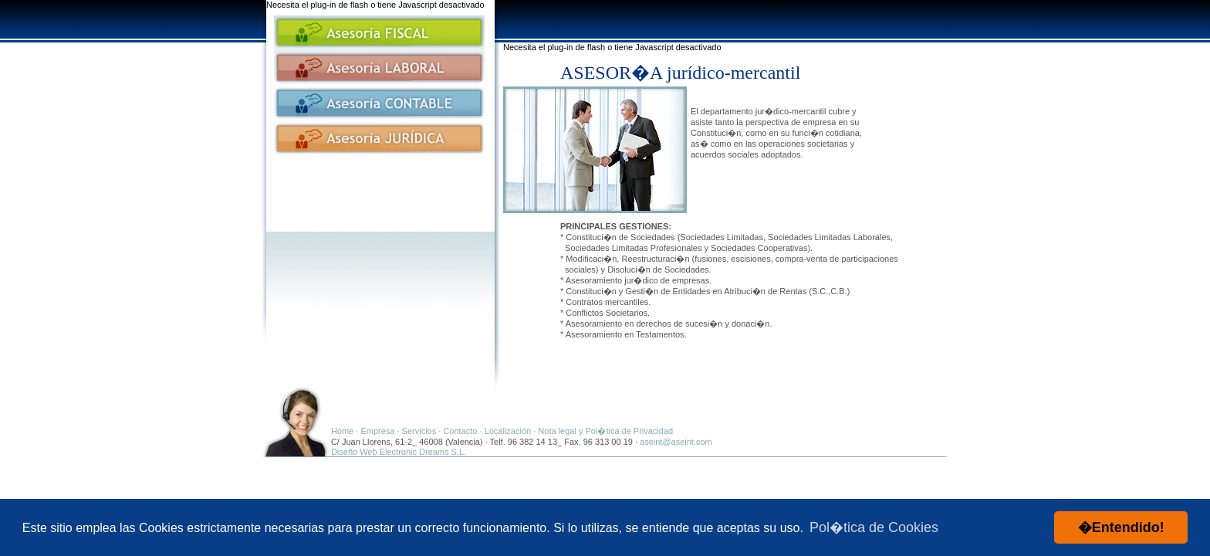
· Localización (506, 431)
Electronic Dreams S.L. (423, 451)
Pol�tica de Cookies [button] (873, 527)
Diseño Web (354, 451)
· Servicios (417, 431)
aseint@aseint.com (676, 441)
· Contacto (457, 431)
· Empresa (375, 431)
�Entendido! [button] (1121, 527)
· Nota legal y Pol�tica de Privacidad (602, 431)
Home (342, 431)
